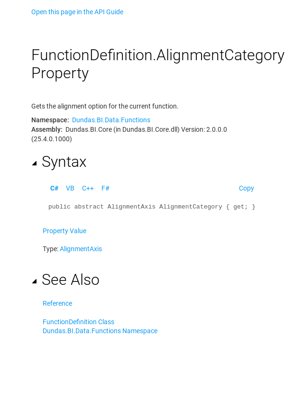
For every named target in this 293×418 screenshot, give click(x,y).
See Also (65, 280)
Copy (246, 188)
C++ (88, 188)
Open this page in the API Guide (77, 12)
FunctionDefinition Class (78, 322)
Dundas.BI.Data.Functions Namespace (100, 331)
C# (54, 188)
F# (105, 188)
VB (70, 188)
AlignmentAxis (81, 249)
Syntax (59, 162)
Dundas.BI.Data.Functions (111, 120)
